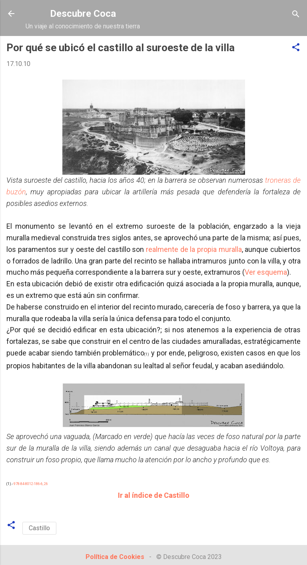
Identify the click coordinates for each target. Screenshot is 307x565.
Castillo (39, 528)
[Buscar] (296, 14)
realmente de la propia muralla (194, 249)
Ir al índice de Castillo (153, 495)
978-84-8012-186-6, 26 (31, 484)
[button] (296, 47)
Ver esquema (266, 272)
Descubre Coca (83, 13)
